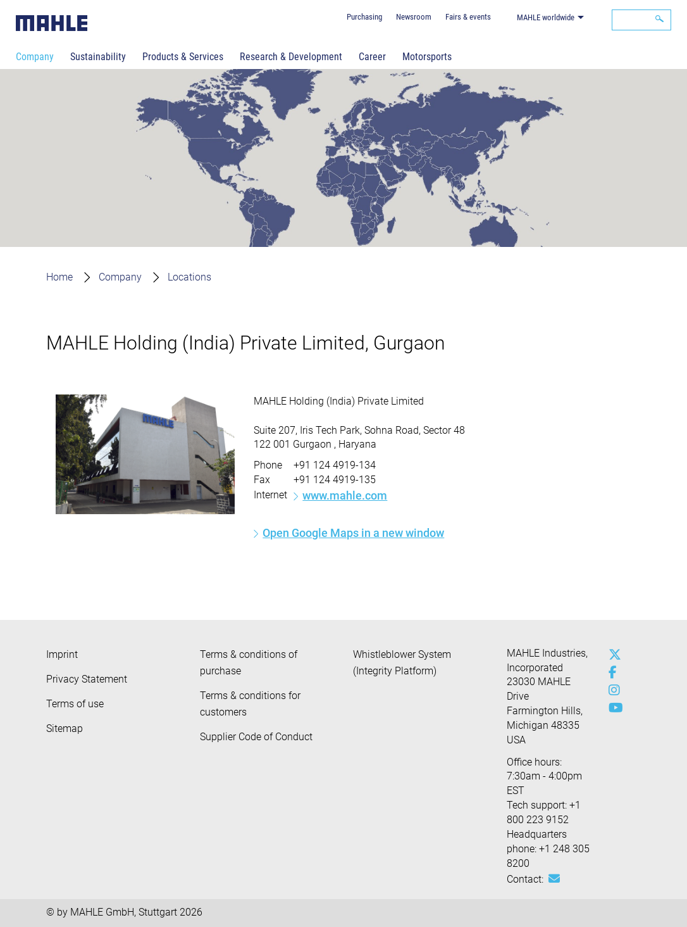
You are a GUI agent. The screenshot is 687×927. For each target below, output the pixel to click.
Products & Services (182, 57)
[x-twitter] (612, 654)
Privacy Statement (86, 679)
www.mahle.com (344, 495)
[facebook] (612, 672)
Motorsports (427, 57)
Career (372, 57)
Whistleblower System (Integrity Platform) (402, 662)
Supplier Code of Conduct (256, 737)
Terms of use (75, 704)
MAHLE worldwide (545, 17)
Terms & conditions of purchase (248, 662)
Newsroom (413, 17)
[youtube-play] (612, 708)
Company (35, 57)
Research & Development (291, 57)
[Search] (641, 20)
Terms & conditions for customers (250, 704)
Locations (189, 277)
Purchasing (364, 17)
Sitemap (64, 728)
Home (59, 277)
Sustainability (98, 57)
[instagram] (612, 690)
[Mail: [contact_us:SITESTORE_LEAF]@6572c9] (554, 879)
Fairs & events (468, 17)
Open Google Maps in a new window (353, 532)
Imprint (62, 654)
